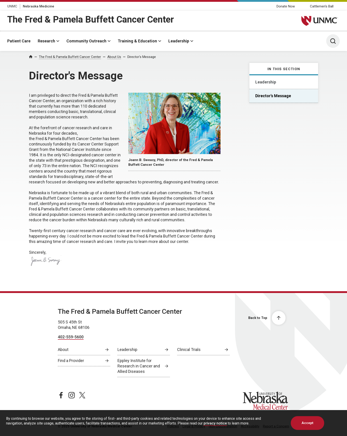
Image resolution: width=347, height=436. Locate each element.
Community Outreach (86, 41)
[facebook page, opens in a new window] (61, 395)
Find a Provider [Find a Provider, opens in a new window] (71, 360)
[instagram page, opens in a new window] (71, 395)
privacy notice (215, 423)
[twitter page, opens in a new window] (82, 395)
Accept (307, 423)
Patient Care (18, 41)
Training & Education (137, 41)
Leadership (178, 41)
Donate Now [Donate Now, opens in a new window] (286, 6)
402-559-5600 (71, 336)
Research (46, 41)
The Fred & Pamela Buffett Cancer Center (90, 19)
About (63, 349)
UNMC (12, 6)
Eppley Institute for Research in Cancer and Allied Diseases (138, 366)
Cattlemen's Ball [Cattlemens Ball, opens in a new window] (321, 6)
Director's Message (141, 57)
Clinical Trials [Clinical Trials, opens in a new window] (189, 349)
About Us (114, 57)
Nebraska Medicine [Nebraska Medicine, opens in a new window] (38, 6)
